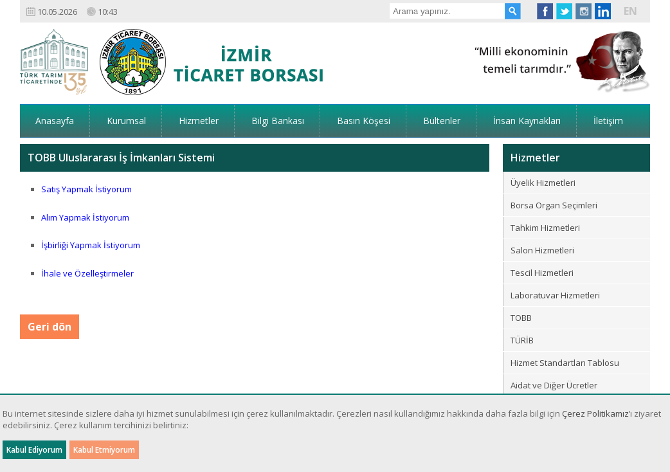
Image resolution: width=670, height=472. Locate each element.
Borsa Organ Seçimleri (554, 205)
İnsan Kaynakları (527, 120)
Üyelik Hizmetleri (543, 182)
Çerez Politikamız (595, 413)
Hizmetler (199, 120)
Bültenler (441, 120)
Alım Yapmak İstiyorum (85, 217)
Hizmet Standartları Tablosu (565, 362)
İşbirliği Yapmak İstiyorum (90, 245)
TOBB (521, 317)
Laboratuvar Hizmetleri (555, 295)
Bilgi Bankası (277, 120)
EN (630, 11)
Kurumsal (126, 120)
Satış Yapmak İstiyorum (86, 189)
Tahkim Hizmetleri (545, 227)
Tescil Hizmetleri (542, 272)
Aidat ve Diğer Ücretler (554, 385)
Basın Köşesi (363, 120)
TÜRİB (522, 340)
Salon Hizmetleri (542, 250)
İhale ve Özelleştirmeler (87, 273)
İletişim (608, 120)
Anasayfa (54, 120)
